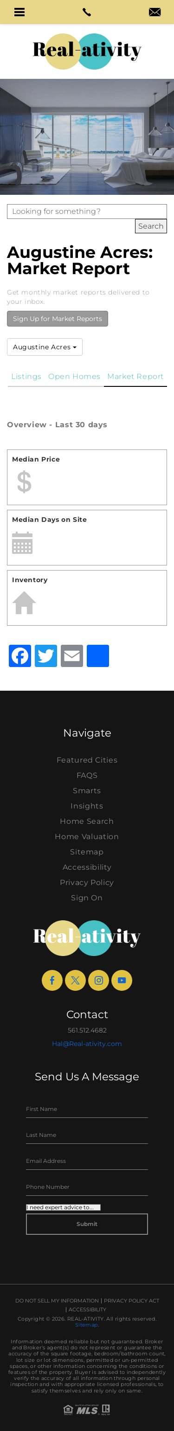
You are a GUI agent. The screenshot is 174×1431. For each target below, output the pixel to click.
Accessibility (87, 867)
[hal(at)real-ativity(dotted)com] (155, 13)
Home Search (87, 821)
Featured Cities (87, 760)
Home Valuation (87, 836)
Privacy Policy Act (131, 1300)
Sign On (87, 897)
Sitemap (87, 851)
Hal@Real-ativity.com (87, 1044)
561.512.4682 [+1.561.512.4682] (87, 1030)
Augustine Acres (45, 347)
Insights (87, 806)
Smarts (87, 790)
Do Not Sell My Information (57, 1300)
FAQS (87, 775)
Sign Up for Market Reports (57, 318)
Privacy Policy (87, 882)
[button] (19, 12)
